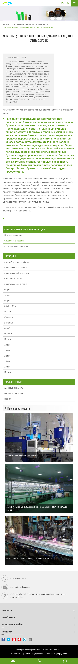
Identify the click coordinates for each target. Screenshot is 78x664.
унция (7, 290)
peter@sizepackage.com (20, 587)
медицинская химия (13, 393)
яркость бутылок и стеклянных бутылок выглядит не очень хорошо (29, 27)
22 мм (7, 356)
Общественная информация (21, 24)
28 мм (7, 367)
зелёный (8, 334)
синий (7, 328)
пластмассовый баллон (15, 268)
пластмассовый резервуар (16, 273)
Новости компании (13, 235)
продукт (10, 256)
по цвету (39, 632)
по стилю (39, 611)
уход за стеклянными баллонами (22, 455)
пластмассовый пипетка (15, 284)
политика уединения (34, 654)
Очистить (8, 317)
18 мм (7, 345)
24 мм (7, 361)
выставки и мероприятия (16, 246)
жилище (6, 24)
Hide (23, 57)
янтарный (9, 323)
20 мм (7, 350)
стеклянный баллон (13, 278)
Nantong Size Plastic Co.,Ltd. (36, 650)
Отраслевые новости (40, 24)
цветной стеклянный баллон (17, 262)
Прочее (7, 312)
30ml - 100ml (10, 306)
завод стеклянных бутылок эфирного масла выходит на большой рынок (37, 508)
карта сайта (16, 654)
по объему (39, 618)
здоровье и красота (13, 388)
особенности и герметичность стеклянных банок (29, 558)
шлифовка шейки (39, 625)
